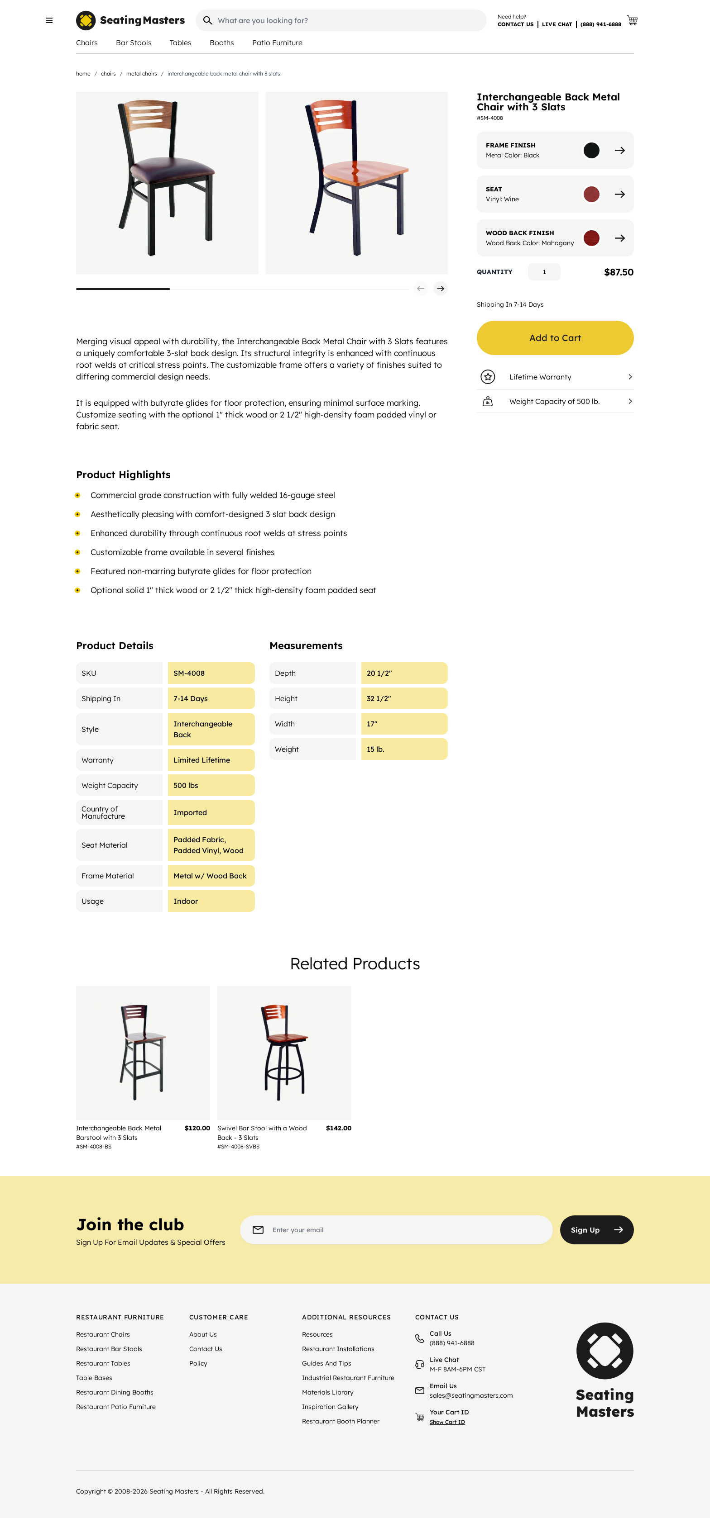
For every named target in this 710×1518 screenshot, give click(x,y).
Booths (222, 42)
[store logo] (130, 20)
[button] (420, 288)
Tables (181, 42)
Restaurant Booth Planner (340, 1421)
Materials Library (328, 1392)
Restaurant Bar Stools (109, 1349)
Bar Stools (134, 42)
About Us (203, 1334)
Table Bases (94, 1378)
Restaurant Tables (103, 1363)
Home (83, 73)
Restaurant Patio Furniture (116, 1407)
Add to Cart (555, 337)
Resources (317, 1334)
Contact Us (205, 1349)
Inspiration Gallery (330, 1407)
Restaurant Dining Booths (115, 1392)
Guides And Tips (326, 1363)
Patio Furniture (277, 42)
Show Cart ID (447, 1421)
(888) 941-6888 (600, 24)
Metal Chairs (141, 73)
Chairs (87, 42)
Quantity (495, 272)
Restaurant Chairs (103, 1334)
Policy (198, 1363)
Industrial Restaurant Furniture (348, 1378)
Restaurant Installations (338, 1349)
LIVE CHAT (557, 24)
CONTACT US (516, 24)
